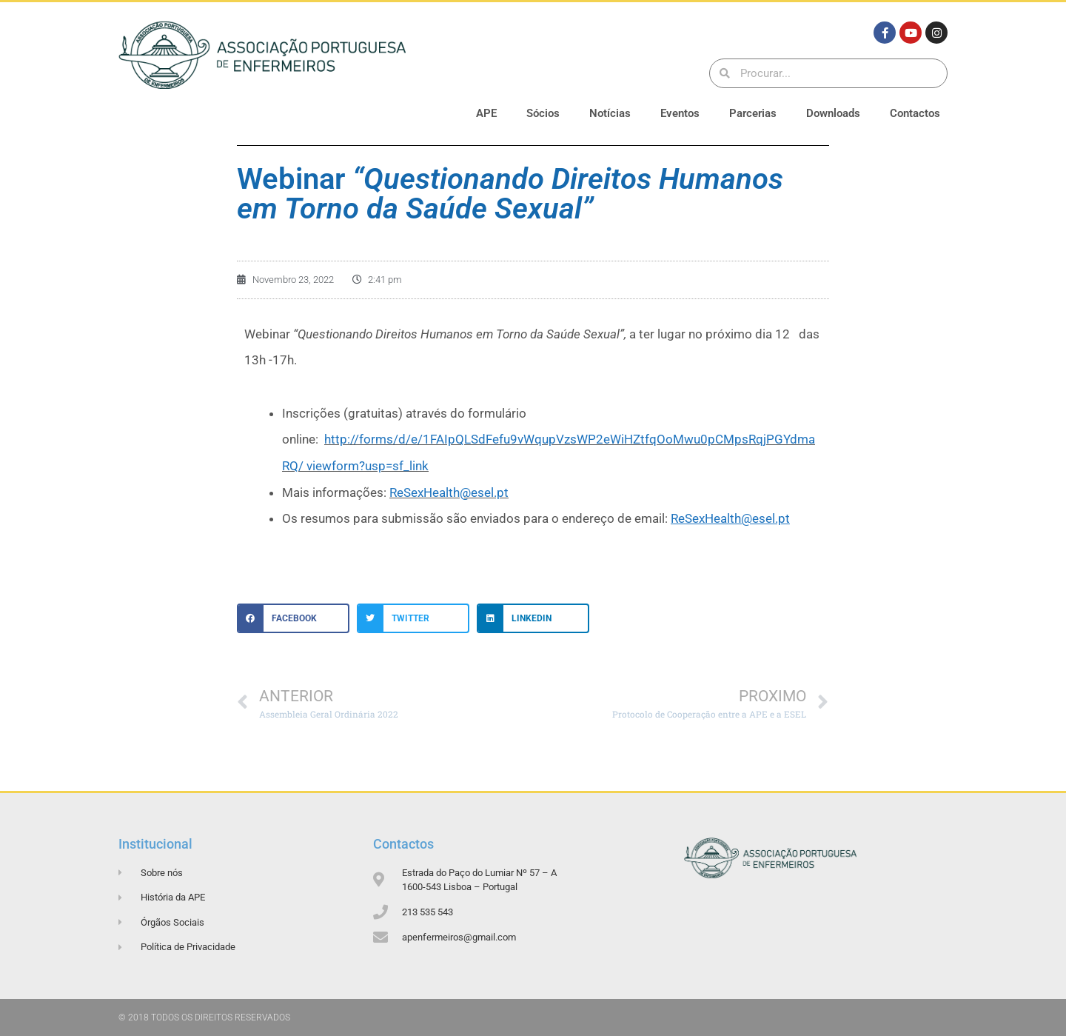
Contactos (915, 113)
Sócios (543, 113)
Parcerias (753, 113)
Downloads (833, 113)
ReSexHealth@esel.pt (449, 492)
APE (486, 113)
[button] (293, 618)
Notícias (610, 113)
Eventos (680, 113)
